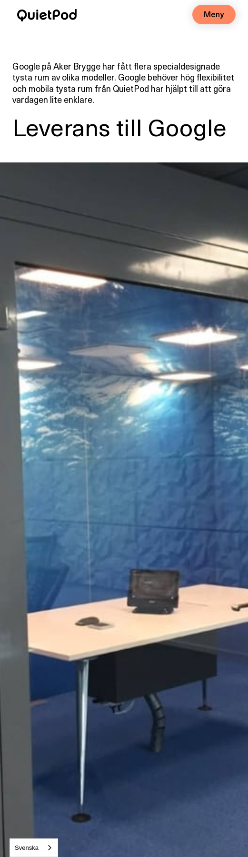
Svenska (27, 847)
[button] (214, 14)
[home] (44, 13)
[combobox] (34, 847)
